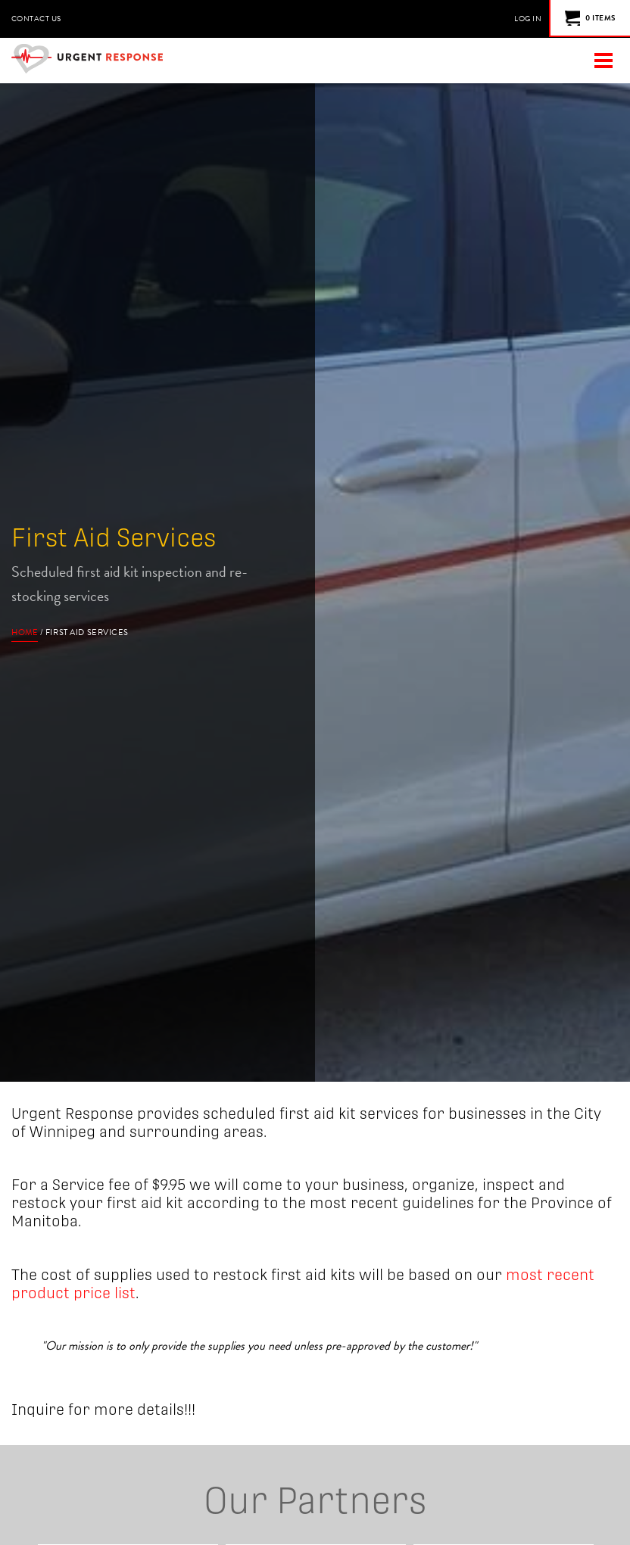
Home (24, 632)
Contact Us (36, 18)
